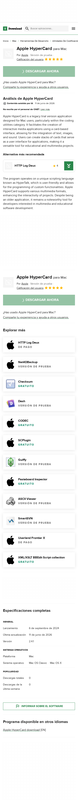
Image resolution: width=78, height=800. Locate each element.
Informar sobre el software (39, 706)
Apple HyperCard (42, 48)
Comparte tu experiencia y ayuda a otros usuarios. (36, 87)
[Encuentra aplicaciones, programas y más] (46, 29)
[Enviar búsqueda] (27, 29)
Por (22, 55)
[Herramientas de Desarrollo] (34, 41)
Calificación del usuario (40, 59)
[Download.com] (12, 28)
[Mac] (14, 41)
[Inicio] (6, 41)
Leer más (45, 109)
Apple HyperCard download (21, 730)
